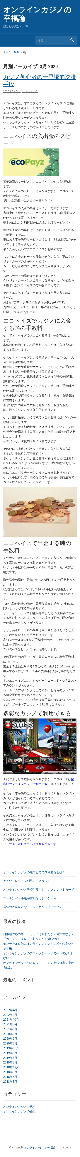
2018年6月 (10, 1077)
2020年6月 (10, 1038)
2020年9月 (10, 1034)
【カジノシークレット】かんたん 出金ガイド (33, 939)
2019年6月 (10, 1058)
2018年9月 (10, 1072)
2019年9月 (10, 1053)
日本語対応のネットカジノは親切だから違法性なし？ (38, 934)
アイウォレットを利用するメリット (26, 881)
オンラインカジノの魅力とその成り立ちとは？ (34, 872)
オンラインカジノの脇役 (19, 1111)
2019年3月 (10, 1062)
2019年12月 (11, 1048)
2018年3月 (10, 1082)
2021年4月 (10, 1024)
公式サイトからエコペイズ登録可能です (29, 844)
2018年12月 (11, 1067)
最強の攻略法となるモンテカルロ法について (32, 907)
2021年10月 (11, 1019)
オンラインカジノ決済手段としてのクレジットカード (38, 889)
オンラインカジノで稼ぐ (19, 1106)
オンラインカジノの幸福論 (37, 14)
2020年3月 (10, 1043)
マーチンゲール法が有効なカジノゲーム (29, 898)
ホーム (7, 52)
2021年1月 (10, 1029)
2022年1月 (10, 1015)
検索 (72, 40)
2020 (17, 52)
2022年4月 (10, 1010)
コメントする (30, 91)
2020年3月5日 (12, 91)
